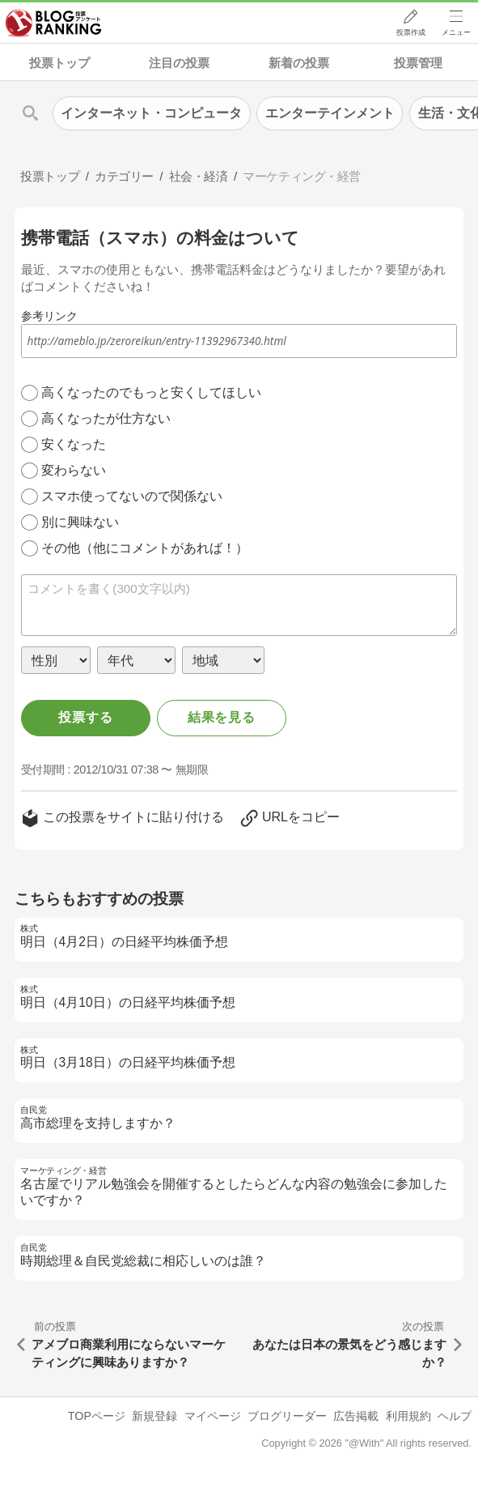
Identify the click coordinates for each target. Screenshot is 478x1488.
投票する (85, 717)
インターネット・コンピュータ (151, 113)
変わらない (73, 470)
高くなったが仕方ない (106, 418)
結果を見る (222, 717)
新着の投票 (299, 63)
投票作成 (410, 33)
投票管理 (418, 63)
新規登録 (154, 1415)
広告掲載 (356, 1415)
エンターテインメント (330, 113)
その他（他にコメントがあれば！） (144, 548)
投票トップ (59, 63)
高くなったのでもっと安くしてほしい (151, 392)
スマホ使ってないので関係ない (131, 496)
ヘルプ (455, 1415)
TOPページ (96, 1415)
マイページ (212, 1415)
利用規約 (408, 1415)
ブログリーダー (287, 1415)
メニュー (456, 33)
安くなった (73, 444)
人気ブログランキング (54, 23)
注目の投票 (179, 63)
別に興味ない (80, 522)
